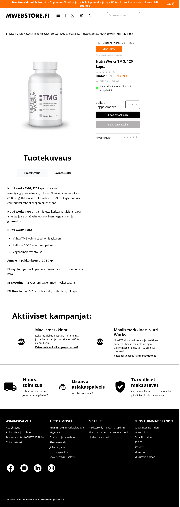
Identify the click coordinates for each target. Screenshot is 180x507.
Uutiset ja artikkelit (100, 437)
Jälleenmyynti (57, 447)
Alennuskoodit (58, 442)
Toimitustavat (14, 442)
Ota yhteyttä (13, 427)
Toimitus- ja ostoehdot (63, 437)
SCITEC (138, 442)
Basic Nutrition (143, 437)
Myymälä (55, 432)
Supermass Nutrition (147, 427)
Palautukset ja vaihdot (19, 432)
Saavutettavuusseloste (63, 457)
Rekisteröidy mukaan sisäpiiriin (107, 427)
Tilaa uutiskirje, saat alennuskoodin (109, 432)
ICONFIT (139, 447)
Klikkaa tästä (151, 2)
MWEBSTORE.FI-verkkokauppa (67, 427)
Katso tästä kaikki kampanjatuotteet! (56, 347)
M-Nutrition (141, 432)
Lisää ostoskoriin (118, 115)
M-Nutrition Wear (145, 457)
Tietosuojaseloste (60, 452)
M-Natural (140, 452)
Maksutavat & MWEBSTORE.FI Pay (25, 437)
